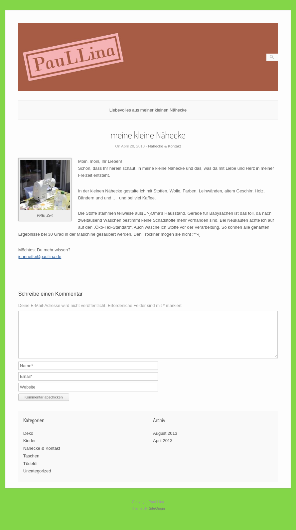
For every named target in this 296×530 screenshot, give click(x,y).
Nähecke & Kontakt (164, 146)
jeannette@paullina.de (40, 256)
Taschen (31, 463)
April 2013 (163, 448)
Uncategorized (37, 478)
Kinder (29, 448)
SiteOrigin (157, 516)
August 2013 (165, 441)
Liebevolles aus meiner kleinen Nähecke (148, 110)
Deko (28, 441)
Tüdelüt (30, 471)
